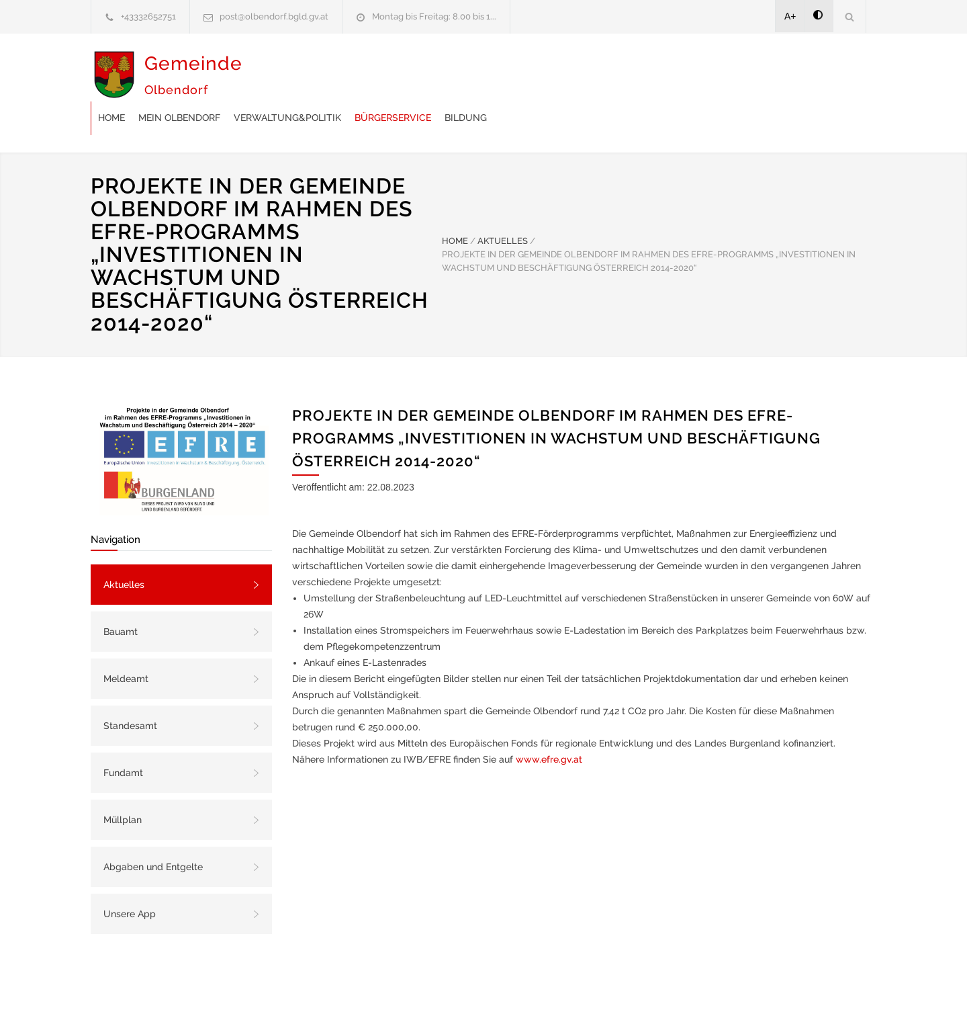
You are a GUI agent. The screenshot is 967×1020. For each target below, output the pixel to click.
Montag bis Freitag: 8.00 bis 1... (434, 16)
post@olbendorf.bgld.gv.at (274, 16)
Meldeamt (125, 645)
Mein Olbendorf (394, 76)
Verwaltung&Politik (502, 76)
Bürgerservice (607, 76)
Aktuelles (123, 551)
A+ (790, 16)
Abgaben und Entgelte (153, 833)
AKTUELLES (502, 207)
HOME (455, 207)
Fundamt (123, 739)
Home (326, 76)
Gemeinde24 (370, 991)
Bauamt (120, 598)
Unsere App (129, 880)
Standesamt (130, 692)
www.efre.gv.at (549, 725)
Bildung (680, 76)
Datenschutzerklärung (658, 991)
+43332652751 (148, 16)
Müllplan (122, 786)
